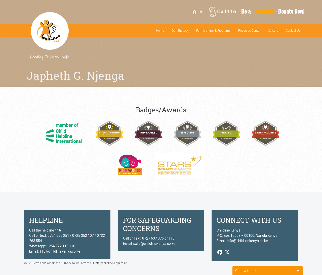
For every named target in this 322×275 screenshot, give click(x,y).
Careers (273, 30)
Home (160, 30)
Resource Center (249, 30)
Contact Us (293, 30)
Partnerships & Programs (213, 30)
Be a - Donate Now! (272, 11)
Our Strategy (180, 30)
